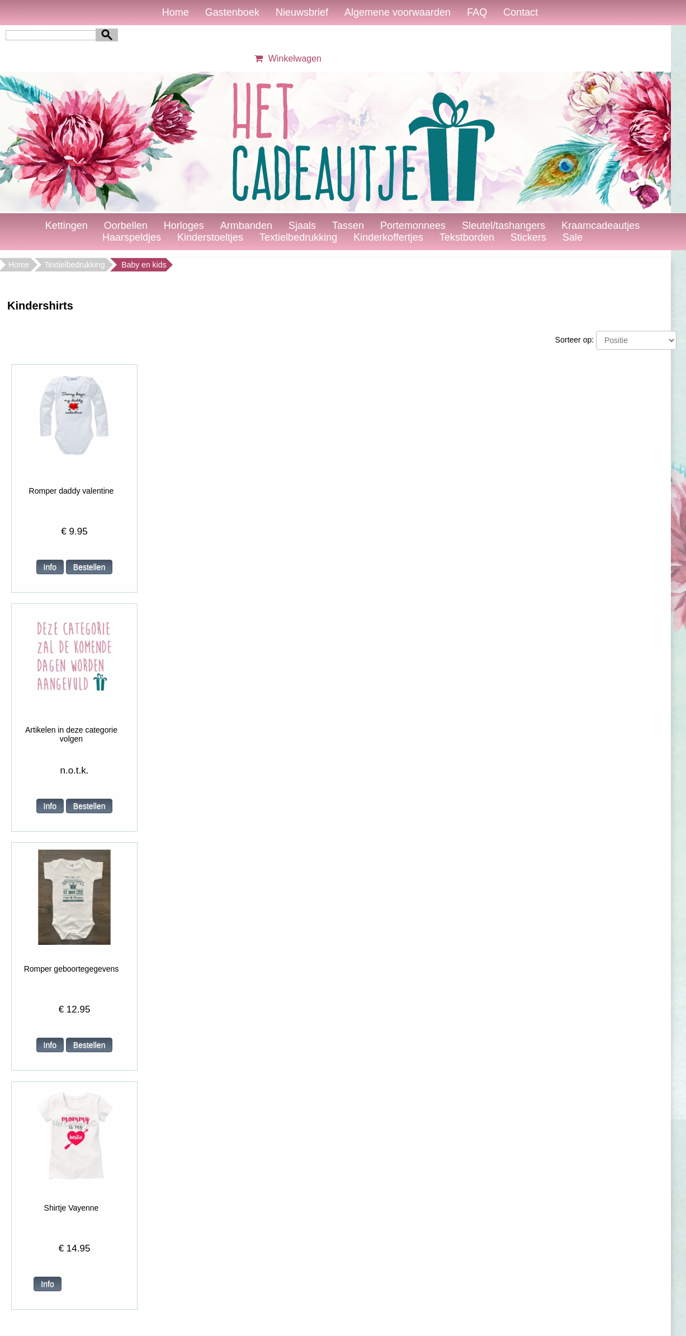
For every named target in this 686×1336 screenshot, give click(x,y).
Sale (572, 237)
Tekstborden (466, 237)
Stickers (528, 237)
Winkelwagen (286, 58)
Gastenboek (232, 12)
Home (175, 12)
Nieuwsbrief (302, 12)
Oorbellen (126, 225)
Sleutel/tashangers (503, 225)
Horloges (184, 225)
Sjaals (302, 225)
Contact (520, 12)
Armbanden (246, 225)
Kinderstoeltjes (210, 237)
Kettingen (66, 225)
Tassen (348, 225)
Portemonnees (413, 225)
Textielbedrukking (298, 237)
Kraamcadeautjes (600, 225)
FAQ (477, 12)
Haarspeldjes (131, 237)
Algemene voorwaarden (397, 12)
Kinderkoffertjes (388, 237)
